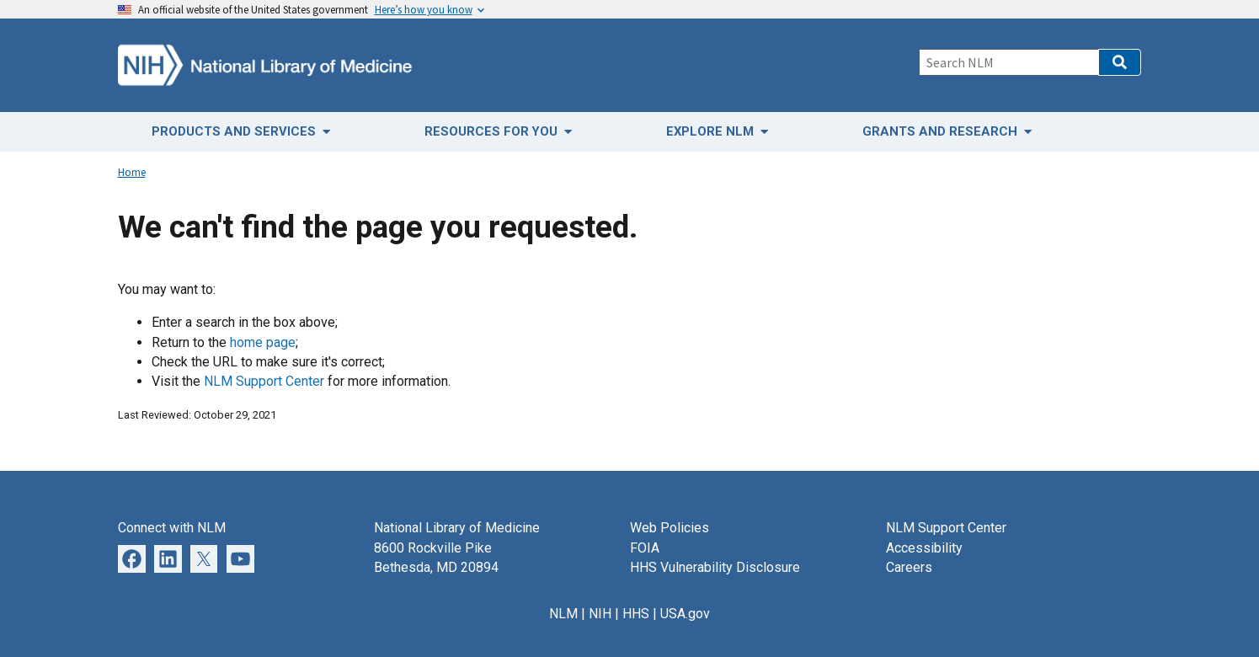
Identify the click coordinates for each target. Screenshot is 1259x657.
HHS (635, 614)
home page (263, 342)
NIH (600, 614)
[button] (1119, 62)
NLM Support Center (264, 381)
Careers (909, 567)
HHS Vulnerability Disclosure (715, 567)
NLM (563, 614)
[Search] (1008, 62)
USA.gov (685, 614)
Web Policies (669, 528)
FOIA (644, 548)
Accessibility (924, 548)
